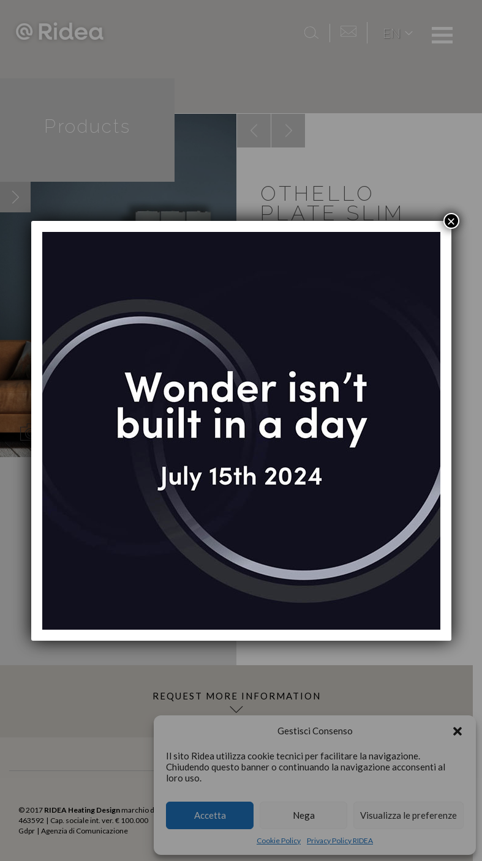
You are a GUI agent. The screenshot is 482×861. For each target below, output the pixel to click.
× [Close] (450, 221)
